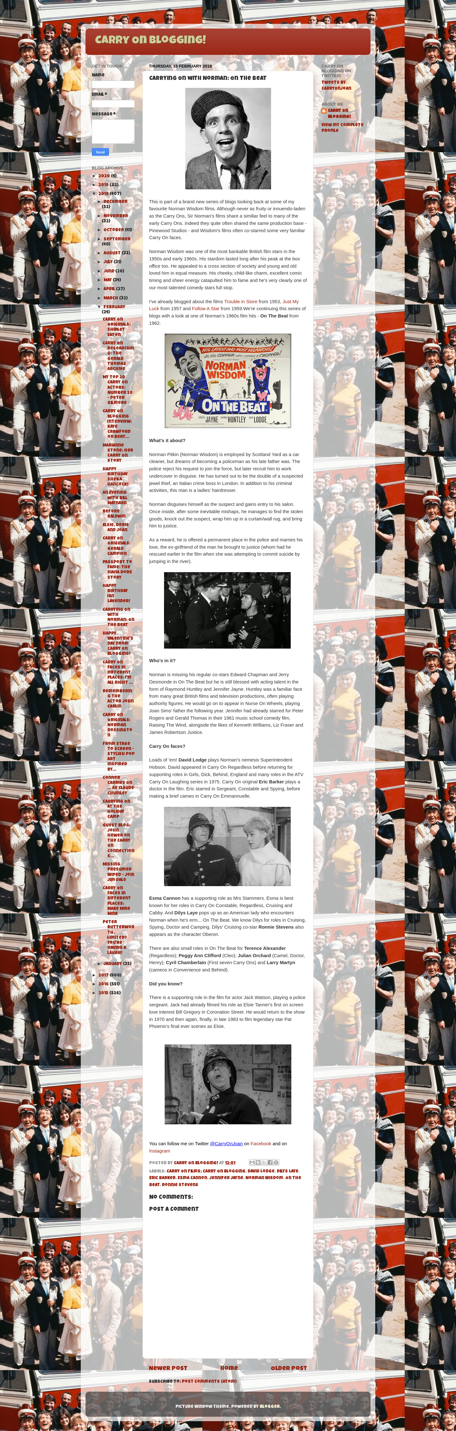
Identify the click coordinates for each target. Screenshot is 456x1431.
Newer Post (168, 1369)
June (109, 272)
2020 (104, 176)
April (110, 289)
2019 (104, 185)
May (108, 280)
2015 (103, 993)
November (116, 216)
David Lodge (261, 1172)
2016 (104, 985)
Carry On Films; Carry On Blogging (206, 1172)
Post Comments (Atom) (209, 1382)
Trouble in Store (240, 301)
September (117, 240)
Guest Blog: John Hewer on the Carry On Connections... (118, 841)
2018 (104, 194)
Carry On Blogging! (150, 41)
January (113, 964)
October (114, 230)
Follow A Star (205, 308)
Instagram (159, 1150)
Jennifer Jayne (226, 1178)
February (114, 307)
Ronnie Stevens (180, 1185)
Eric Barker (162, 1178)
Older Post (289, 1369)
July (109, 262)
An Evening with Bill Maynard (115, 498)
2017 (104, 976)
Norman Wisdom (264, 1178)
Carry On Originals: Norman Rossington (117, 725)
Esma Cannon (192, 1178)
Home (229, 1369)
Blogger (270, 1407)
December (115, 202)
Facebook (260, 1143)
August (113, 254)
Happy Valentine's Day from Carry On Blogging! (118, 644)
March (111, 299)
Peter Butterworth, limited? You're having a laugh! (118, 937)
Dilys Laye (287, 1172)
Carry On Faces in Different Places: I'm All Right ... (118, 673)
